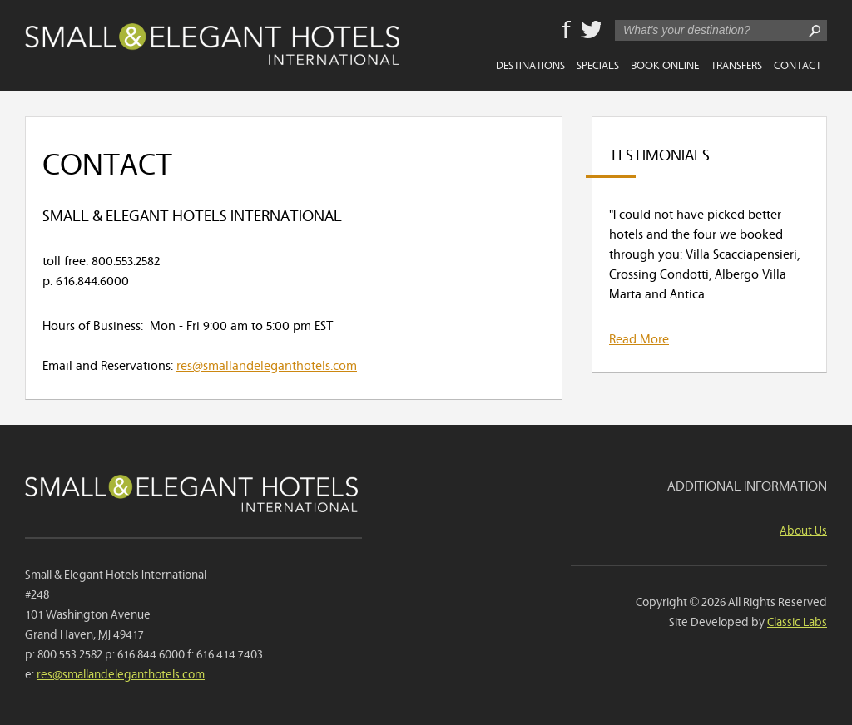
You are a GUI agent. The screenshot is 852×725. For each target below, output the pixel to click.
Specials (598, 64)
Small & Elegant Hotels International (212, 44)
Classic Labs (797, 620)
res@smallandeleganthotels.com (266, 364)
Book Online (665, 64)
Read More (639, 337)
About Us (803, 529)
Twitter (591, 31)
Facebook (566, 31)
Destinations (530, 64)
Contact (797, 64)
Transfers (736, 64)
